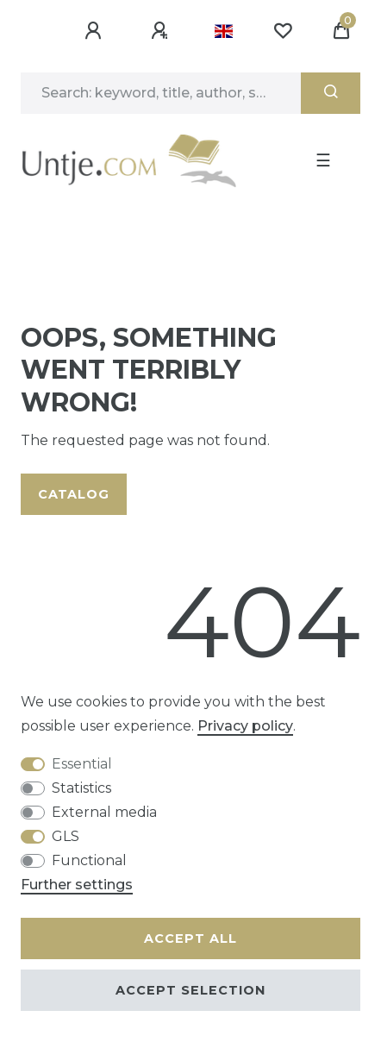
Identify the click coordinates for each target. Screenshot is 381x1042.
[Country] (223, 31)
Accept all (190, 938)
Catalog (73, 494)
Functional (89, 860)
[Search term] (161, 93)
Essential (82, 764)
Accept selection (190, 990)
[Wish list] (282, 31)
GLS (65, 836)
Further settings (77, 884)
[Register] (162, 31)
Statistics (81, 788)
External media (104, 812)
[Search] (330, 93)
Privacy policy (245, 726)
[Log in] (96, 31)
